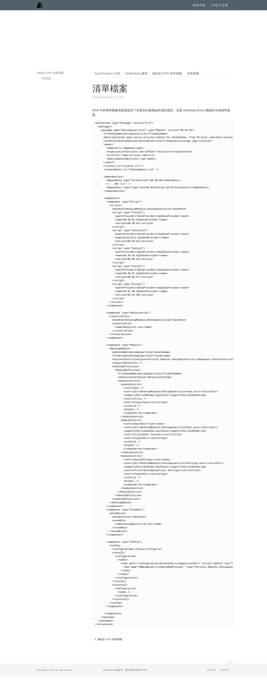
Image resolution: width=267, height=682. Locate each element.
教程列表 (199, 7)
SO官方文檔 (219, 7)
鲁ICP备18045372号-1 (136, 675)
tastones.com (109, 675)
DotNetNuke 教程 (136, 78)
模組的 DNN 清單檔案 (167, 78)
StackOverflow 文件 (107, 78)
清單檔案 (46, 83)
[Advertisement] (133, 41)
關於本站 (211, 675)
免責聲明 (224, 675)
